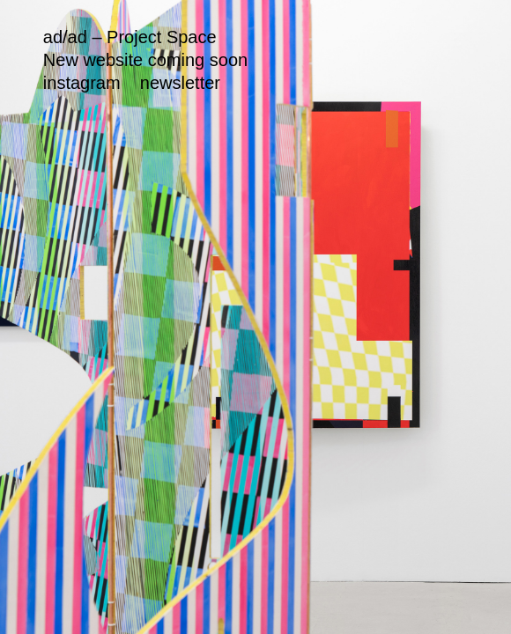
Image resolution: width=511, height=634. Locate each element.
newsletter (180, 82)
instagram (82, 82)
